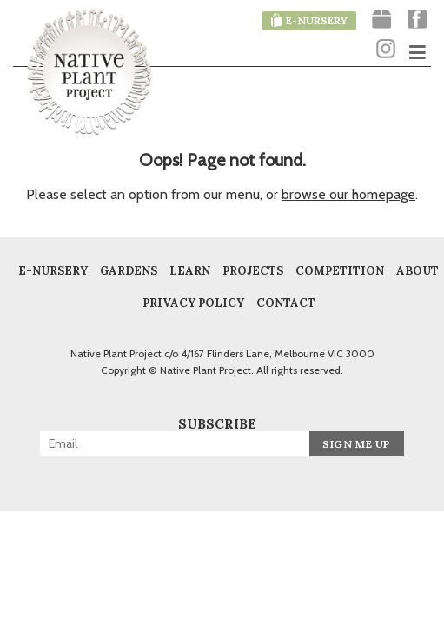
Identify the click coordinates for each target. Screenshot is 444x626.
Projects (252, 271)
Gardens (128, 271)
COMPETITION (339, 271)
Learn (189, 271)
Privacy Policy (193, 303)
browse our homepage (348, 194)
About (417, 271)
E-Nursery (53, 271)
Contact (285, 303)
